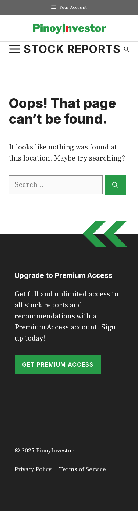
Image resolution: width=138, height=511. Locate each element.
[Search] (115, 185)
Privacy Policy (33, 469)
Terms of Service (82, 469)
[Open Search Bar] (126, 49)
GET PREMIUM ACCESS (57, 364)
